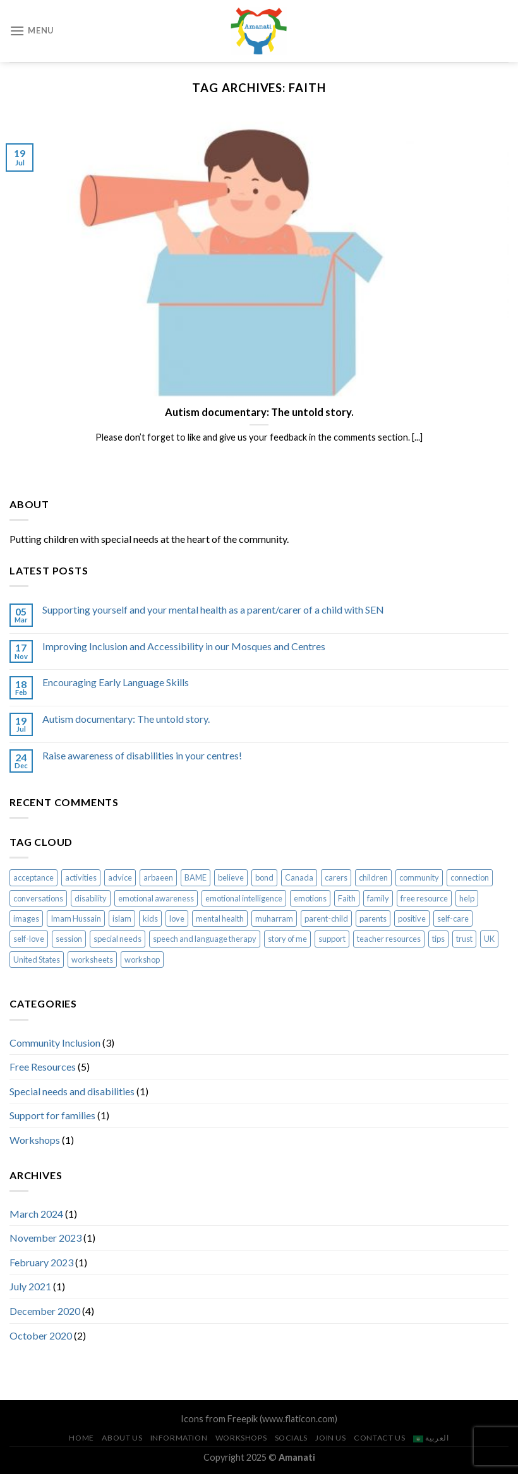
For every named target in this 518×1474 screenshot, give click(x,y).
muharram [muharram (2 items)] (274, 918)
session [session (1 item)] (69, 939)
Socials (291, 1437)
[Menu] (31, 30)
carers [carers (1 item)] (336, 877)
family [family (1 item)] (378, 898)
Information (179, 1437)
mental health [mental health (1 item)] (220, 918)
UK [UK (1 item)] (489, 939)
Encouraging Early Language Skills (115, 682)
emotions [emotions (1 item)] (310, 898)
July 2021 (30, 1286)
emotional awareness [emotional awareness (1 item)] (156, 898)
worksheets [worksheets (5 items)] (92, 959)
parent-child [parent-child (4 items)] (326, 918)
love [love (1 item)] (176, 918)
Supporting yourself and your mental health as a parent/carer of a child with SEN (213, 609)
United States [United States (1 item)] (36, 959)
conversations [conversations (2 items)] (38, 898)
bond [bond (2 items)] (264, 877)
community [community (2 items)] (419, 877)
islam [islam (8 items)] (121, 918)
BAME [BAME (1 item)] (195, 877)
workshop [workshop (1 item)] (142, 959)
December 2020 (44, 1311)
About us (122, 1437)
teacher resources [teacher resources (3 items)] (389, 939)
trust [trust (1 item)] (464, 939)
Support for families (52, 1115)
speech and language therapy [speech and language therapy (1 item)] (204, 939)
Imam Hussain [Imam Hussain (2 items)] (76, 918)
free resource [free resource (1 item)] (424, 898)
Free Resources (42, 1067)
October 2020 (40, 1335)
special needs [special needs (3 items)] (117, 939)
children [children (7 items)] (373, 877)
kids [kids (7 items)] (150, 918)
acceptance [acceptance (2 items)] (33, 877)
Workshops (34, 1140)
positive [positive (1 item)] (412, 918)
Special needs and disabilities (72, 1091)
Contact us (379, 1437)
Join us (330, 1437)
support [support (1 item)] (332, 939)
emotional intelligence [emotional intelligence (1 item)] (243, 898)
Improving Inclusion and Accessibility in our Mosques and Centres (183, 646)
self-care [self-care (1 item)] (453, 918)
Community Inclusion (54, 1043)
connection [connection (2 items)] (469, 877)
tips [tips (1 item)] (438, 939)
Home (81, 1437)
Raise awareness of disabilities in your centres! (142, 755)
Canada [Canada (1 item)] (299, 877)
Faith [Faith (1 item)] (347, 898)
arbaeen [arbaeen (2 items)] (158, 877)
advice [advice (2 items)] (120, 877)
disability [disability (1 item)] (91, 898)
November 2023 (45, 1238)
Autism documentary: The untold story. (126, 719)
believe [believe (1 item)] (231, 877)
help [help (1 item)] (466, 898)
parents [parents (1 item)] (373, 918)
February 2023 (41, 1262)
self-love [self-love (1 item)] (28, 939)
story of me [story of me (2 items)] (287, 939)
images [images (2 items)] (26, 918)
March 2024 (36, 1214)
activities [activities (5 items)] (81, 877)
